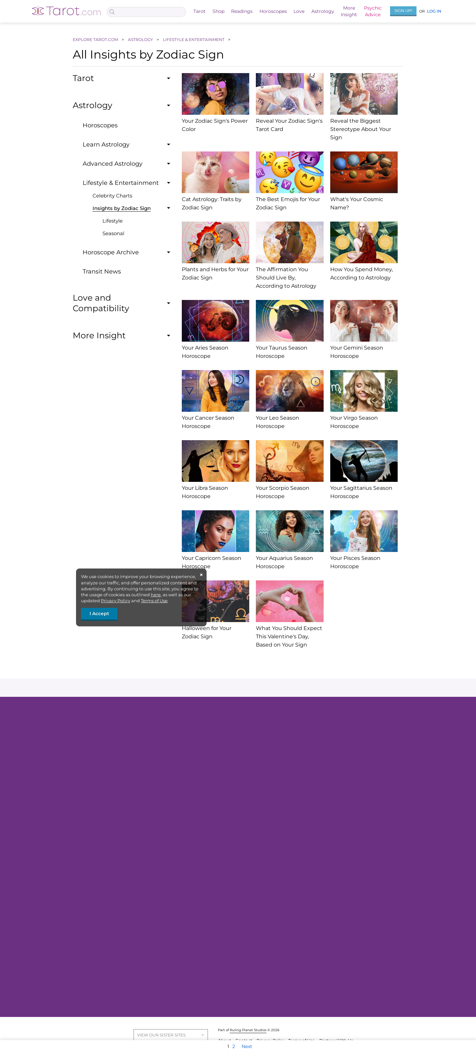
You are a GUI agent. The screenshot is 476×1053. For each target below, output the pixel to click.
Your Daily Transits (224, 973)
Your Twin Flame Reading (232, 763)
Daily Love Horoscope (331, 797)
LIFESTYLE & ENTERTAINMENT (194, 39)
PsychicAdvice (373, 11)
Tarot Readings (119, 723)
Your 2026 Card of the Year (131, 827)
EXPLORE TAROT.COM (96, 39)
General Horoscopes (329, 723)
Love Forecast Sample (126, 973)
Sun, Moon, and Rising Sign (234, 963)
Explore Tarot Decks (124, 817)
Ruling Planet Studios (248, 1016)
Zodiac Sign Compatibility (233, 909)
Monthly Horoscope (329, 752)
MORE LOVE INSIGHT (126, 985)
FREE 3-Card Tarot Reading (132, 733)
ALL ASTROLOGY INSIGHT (232, 921)
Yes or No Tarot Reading (128, 752)
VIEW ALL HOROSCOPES (335, 774)
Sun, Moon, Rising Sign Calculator (241, 899)
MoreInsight (349, 11)
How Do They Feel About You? (135, 909)
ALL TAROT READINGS (127, 774)
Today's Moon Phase (329, 953)
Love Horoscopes (326, 787)
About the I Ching (327, 869)
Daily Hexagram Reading (335, 899)
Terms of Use (154, 600)
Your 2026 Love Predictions (336, 817)
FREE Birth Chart (223, 879)
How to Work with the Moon (337, 963)
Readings (242, 11)
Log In (434, 11)
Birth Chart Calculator (228, 943)
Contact (244, 1026)
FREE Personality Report (231, 889)
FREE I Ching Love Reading (337, 889)
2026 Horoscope (325, 763)
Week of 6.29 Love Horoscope (339, 807)
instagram (236, 688)
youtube (300, 688)
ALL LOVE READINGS (126, 921)
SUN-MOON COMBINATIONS (339, 985)
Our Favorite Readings (229, 787)
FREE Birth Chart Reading (233, 797)
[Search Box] (146, 12)
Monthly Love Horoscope (129, 963)
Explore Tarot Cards (124, 807)
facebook (173, 688)
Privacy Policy (115, 600)
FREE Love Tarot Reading (130, 742)
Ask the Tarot (219, 723)
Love (299, 11)
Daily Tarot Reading (124, 763)
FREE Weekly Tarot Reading (133, 797)
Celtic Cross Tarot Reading (233, 752)
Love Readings (119, 869)
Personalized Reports (228, 869)
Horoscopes (273, 11)
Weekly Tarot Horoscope (334, 742)
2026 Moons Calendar (331, 943)
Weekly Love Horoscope (128, 953)
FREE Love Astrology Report (235, 807)
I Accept (99, 613)
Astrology (322, 11)
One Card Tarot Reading (231, 827)
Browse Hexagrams (328, 909)
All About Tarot (119, 787)
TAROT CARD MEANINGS (129, 838)
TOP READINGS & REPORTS (234, 838)
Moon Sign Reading (329, 973)
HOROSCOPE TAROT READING (341, 838)
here (156, 594)
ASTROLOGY (141, 39)
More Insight (329, 859)
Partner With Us (336, 1026)
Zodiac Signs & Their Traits (233, 953)
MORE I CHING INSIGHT (333, 921)
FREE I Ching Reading (331, 879)
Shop (218, 11)
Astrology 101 (219, 933)
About (225, 1026)
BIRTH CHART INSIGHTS (231, 985)
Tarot (199, 11)
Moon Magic (321, 933)
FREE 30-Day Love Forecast (234, 817)
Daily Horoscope (325, 733)
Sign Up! (403, 10)
